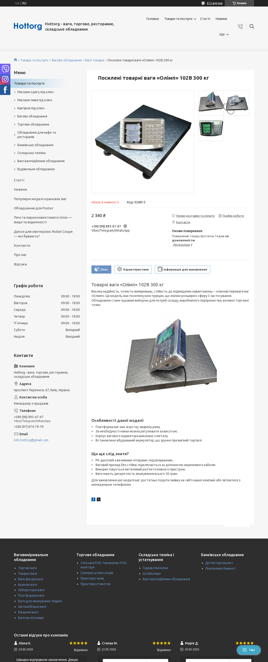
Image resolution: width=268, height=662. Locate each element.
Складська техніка (31, 153)
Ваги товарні (94, 60)
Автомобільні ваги (32, 606)
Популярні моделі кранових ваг (40, 199)
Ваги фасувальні (30, 579)
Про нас (20, 255)
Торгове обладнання (33, 124)
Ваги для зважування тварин (40, 601)
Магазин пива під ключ (34, 100)
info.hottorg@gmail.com (31, 440)
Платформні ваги (31, 595)
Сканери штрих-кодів (97, 573)
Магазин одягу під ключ (35, 92)
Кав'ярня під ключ (30, 108)
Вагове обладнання (67, 60)
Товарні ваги (27, 573)
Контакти (22, 245)
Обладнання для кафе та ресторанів (36, 135)
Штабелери (152, 573)
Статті (205, 19)
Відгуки (20, 264)
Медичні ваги (28, 612)
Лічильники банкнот (220, 568)
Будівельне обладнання (36, 169)
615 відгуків (214, 3)
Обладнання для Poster (33, 208)
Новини (221, 19)
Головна (152, 19)
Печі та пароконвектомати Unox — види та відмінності (43, 219)
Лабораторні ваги (31, 590)
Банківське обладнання (35, 145)
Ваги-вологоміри (31, 618)
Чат (249, 650)
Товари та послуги (178, 19)
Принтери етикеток (96, 584)
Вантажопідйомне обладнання (41, 161)
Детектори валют (219, 563)
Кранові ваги (27, 584)
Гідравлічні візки (155, 568)
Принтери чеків (92, 578)
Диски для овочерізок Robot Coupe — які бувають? (43, 234)
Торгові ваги (27, 568)
